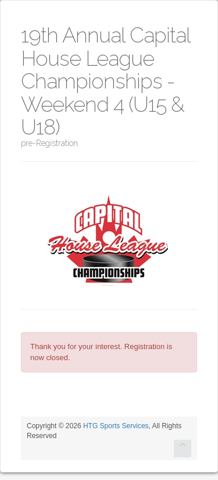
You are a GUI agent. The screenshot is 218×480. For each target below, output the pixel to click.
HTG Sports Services (116, 426)
